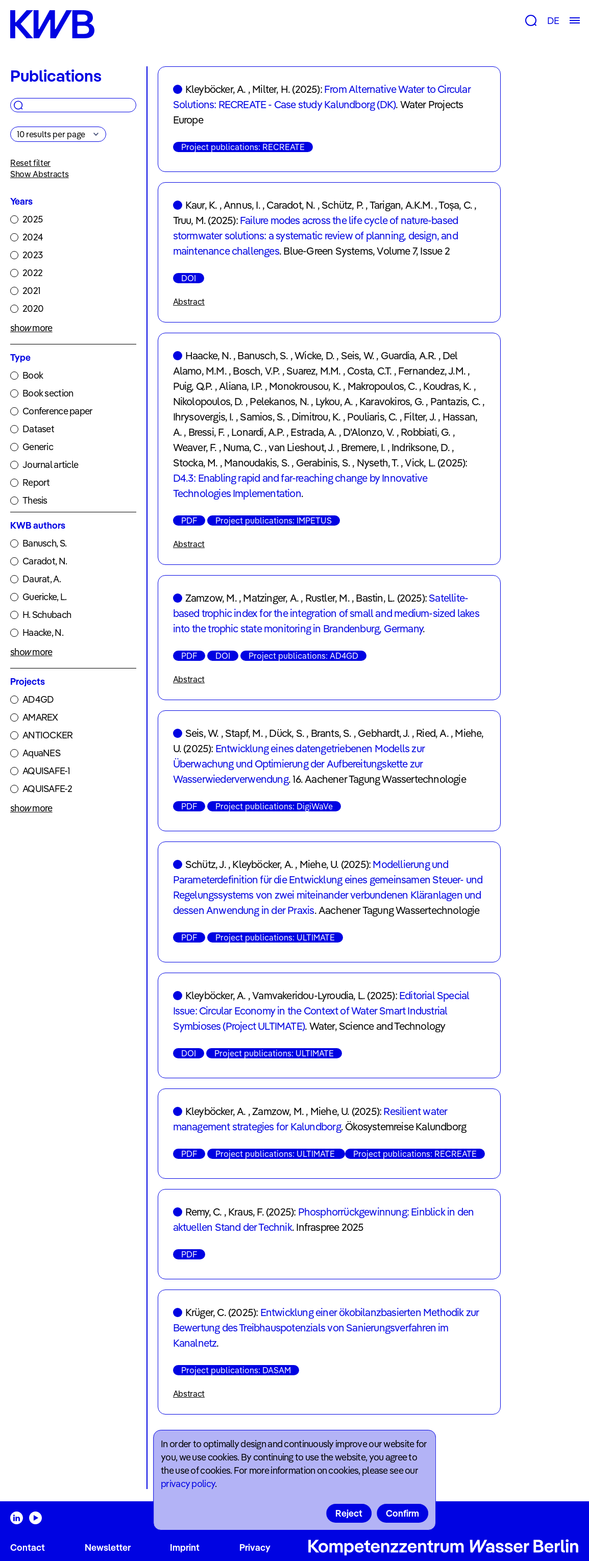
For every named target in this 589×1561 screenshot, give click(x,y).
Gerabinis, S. (323, 462)
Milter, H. (271, 89)
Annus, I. (242, 205)
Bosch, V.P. (256, 370)
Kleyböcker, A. (215, 89)
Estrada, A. (313, 432)
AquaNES (41, 753)
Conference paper (57, 411)
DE (553, 21)
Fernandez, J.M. (431, 370)
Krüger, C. (205, 1312)
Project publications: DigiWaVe (274, 806)
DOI (188, 278)
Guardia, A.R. (408, 355)
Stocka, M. (195, 462)
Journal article (50, 464)
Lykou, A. (334, 401)
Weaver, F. (195, 447)
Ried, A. (432, 733)
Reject (348, 1513)
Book (32, 375)
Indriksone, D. (420, 447)
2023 (32, 255)
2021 (31, 290)
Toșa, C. (455, 205)
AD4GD (38, 699)
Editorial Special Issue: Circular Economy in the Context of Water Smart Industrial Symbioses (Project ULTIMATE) (321, 1010)
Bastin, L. (375, 597)
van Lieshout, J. (301, 447)
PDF (189, 520)
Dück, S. (286, 733)
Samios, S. (262, 416)
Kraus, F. (246, 1211)
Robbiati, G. (425, 432)
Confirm (402, 1513)
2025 (32, 219)
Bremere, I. (363, 447)
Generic (37, 447)
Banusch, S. (44, 543)
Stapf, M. (244, 733)
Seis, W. (358, 355)
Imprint (185, 1547)
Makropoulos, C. (382, 386)
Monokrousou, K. (305, 386)
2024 (32, 237)
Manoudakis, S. (256, 462)
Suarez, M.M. (313, 370)
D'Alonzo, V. (368, 432)
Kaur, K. (201, 205)
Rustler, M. (327, 597)
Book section (47, 393)
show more (31, 328)
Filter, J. (420, 416)
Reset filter (30, 163)
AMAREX (40, 717)
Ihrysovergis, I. (203, 416)
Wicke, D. (314, 355)
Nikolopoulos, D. (208, 401)
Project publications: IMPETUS (273, 520)
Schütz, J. (205, 864)
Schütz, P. (342, 205)
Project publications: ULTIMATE (275, 937)
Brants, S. (331, 733)
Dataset (38, 429)
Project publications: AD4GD (303, 656)
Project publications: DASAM (236, 1370)
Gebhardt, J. (383, 733)
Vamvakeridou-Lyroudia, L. (308, 995)
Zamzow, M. (211, 597)
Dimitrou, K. (315, 416)
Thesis (34, 500)
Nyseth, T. (378, 462)
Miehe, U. (319, 864)
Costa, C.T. (369, 370)
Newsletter (108, 1547)
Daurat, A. (41, 579)
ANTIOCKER (47, 735)
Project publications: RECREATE (243, 147)
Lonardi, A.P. (257, 432)
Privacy (255, 1547)
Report (36, 482)
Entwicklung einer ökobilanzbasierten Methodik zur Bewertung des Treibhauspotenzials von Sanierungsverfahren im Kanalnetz (326, 1327)
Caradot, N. (44, 561)
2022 (32, 273)
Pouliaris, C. (372, 416)
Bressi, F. (206, 432)
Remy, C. (203, 1211)
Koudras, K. (447, 386)
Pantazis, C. (455, 401)
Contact (27, 1547)
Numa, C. (242, 447)
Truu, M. (189, 220)
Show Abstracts (39, 174)
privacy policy (188, 1484)
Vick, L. (420, 462)
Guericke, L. (44, 597)
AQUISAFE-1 (46, 771)
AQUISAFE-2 (47, 789)
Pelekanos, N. (279, 401)
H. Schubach (46, 615)
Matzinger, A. (271, 597)
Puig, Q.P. (193, 386)
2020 (32, 308)
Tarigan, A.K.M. (401, 205)
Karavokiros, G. (391, 401)
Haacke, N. (42, 632)
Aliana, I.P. (240, 386)
